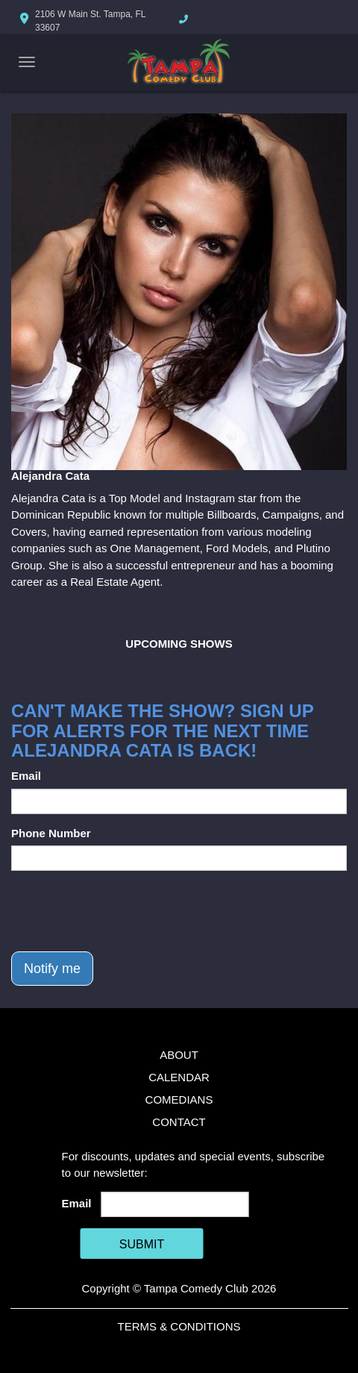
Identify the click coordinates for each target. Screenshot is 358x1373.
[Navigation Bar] (27, 62)
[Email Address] (174, 1204)
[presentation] (124, 911)
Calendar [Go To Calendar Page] (179, 1077)
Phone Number (51, 833)
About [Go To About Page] (179, 1054)
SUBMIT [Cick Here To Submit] (141, 1244)
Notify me (52, 968)
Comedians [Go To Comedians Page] (179, 1099)
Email (26, 775)
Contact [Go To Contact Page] (178, 1122)
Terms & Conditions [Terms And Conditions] (178, 1326)
